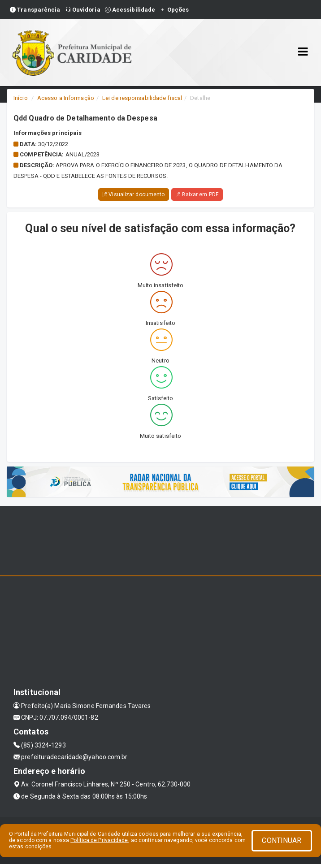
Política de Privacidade (99, 840)
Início (20, 98)
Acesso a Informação (65, 98)
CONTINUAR (281, 840)
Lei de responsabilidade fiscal (142, 98)
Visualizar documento (134, 194)
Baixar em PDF (197, 194)
